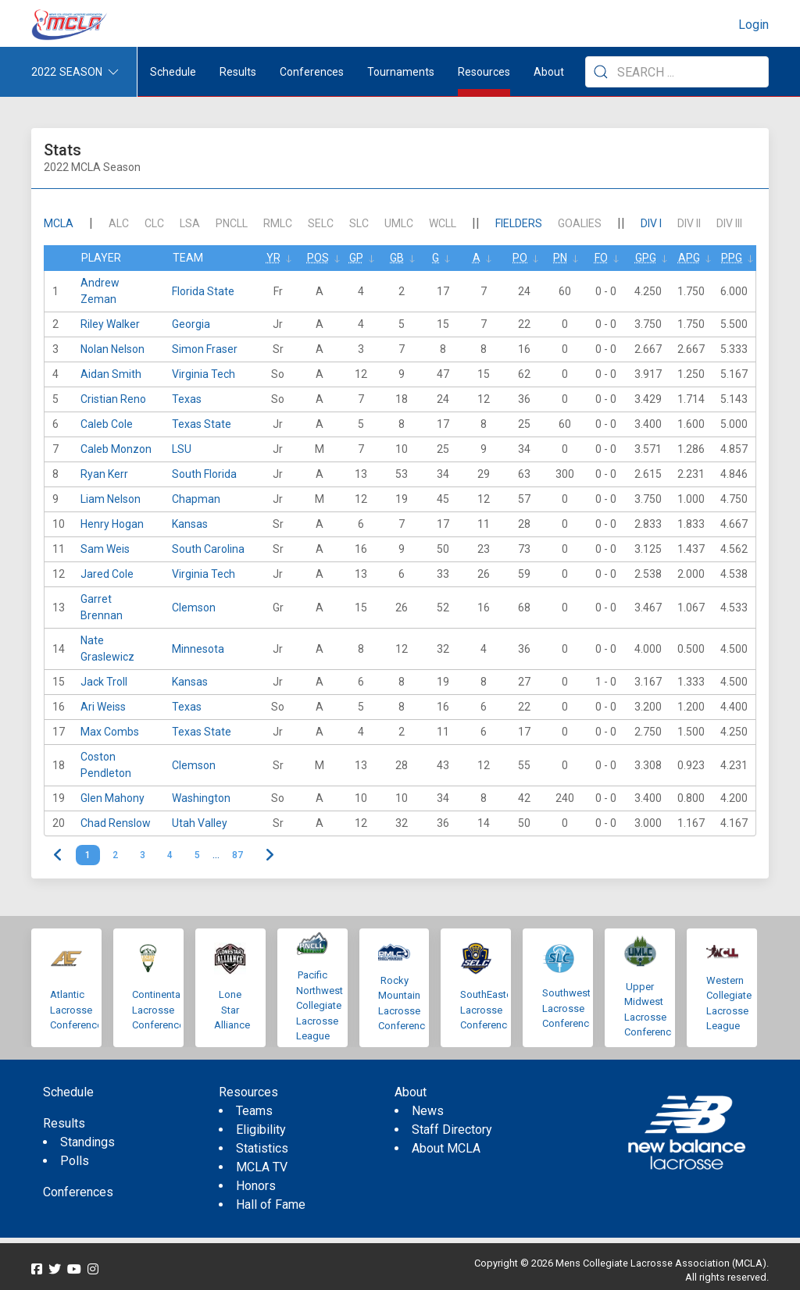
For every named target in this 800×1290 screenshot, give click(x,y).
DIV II (689, 223)
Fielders (518, 223)
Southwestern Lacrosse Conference (573, 1008)
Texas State (201, 424)
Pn (560, 257)
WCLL (442, 223)
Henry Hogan (112, 524)
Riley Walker (110, 324)
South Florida (204, 474)
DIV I (651, 223)
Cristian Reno (113, 399)
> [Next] (269, 855)
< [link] (58, 855)
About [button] (549, 72)
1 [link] (88, 855)
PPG (731, 257)
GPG (645, 257)
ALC (119, 223)
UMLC (398, 223)
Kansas (190, 524)
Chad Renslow (115, 823)
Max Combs (109, 731)
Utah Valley (199, 823)
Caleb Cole (106, 424)
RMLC (277, 223)
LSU (181, 449)
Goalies (580, 223)
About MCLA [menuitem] (446, 1148)
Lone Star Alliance (232, 1010)
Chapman (196, 499)
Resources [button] (484, 72)
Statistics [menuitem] (262, 1148)
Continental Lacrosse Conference (158, 1010)
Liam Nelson (110, 499)
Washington (201, 798)
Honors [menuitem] (256, 1185)
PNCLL (232, 223)
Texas (187, 399)
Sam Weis (105, 549)
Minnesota (198, 649)
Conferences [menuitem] (78, 1192)
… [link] (216, 855)
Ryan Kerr (104, 474)
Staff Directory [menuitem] (452, 1129)
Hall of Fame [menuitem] (270, 1204)
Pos (318, 257)
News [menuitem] (428, 1110)
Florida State (203, 291)
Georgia (191, 324)
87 (237, 855)
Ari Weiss (103, 706)
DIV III (729, 223)
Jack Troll (103, 681)
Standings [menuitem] (87, 1142)
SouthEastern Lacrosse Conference (490, 1010)
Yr (273, 257)
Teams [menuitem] (254, 1110)
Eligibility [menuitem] (261, 1129)
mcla (58, 223)
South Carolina (208, 549)
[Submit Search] (600, 71)
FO (601, 257)
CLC (154, 223)
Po (519, 257)
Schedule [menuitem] (173, 72)
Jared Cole (107, 574)
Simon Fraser (205, 349)
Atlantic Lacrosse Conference (76, 1010)
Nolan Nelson (112, 349)
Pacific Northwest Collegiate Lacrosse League (319, 1005)
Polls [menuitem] (74, 1160)
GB (397, 257)
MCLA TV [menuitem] (262, 1167)
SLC (359, 223)
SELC (321, 223)
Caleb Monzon (116, 449)
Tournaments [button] (400, 72)
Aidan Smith (110, 374)
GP (356, 257)
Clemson (194, 607)
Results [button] (238, 72)
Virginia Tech (203, 374)
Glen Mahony (112, 798)
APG (689, 257)
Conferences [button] (312, 72)
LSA (190, 223)
